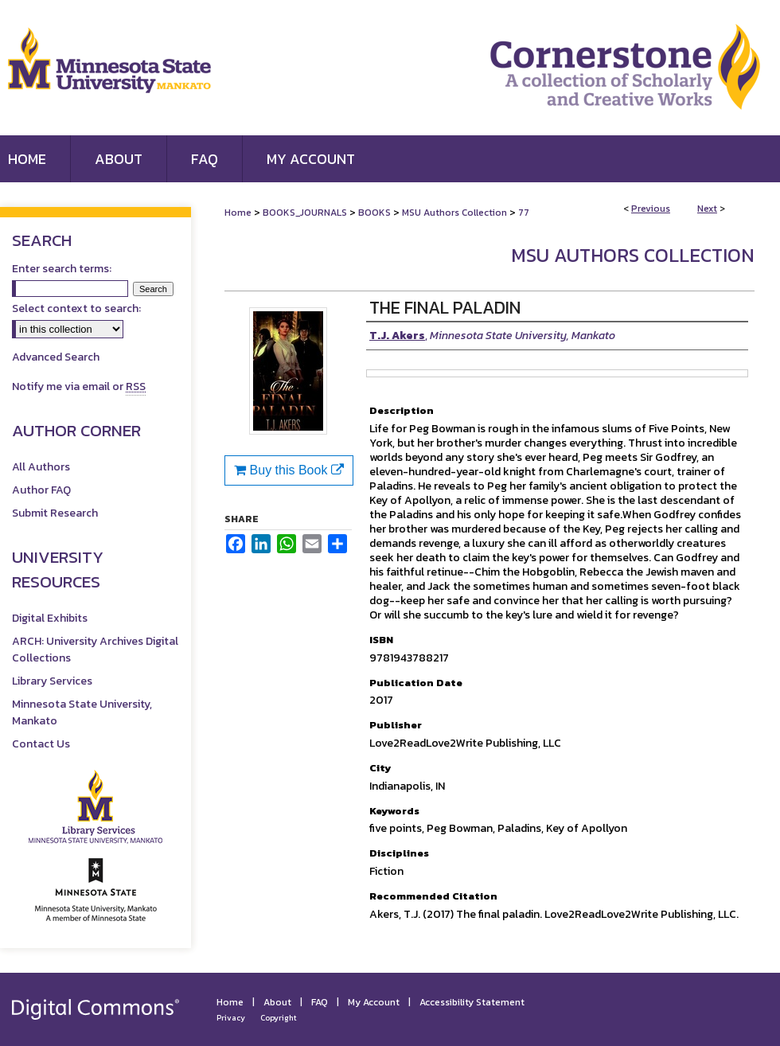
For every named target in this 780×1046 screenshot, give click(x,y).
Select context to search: (76, 308)
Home (238, 212)
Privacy (230, 1018)
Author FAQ (41, 490)
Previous (650, 208)
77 (523, 212)
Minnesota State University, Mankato (82, 712)
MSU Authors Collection (454, 212)
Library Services (52, 681)
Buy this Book (289, 470)
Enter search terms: (61, 268)
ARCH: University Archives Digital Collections (95, 649)
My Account (374, 1002)
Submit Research (55, 513)
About (277, 1002)
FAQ (319, 1002)
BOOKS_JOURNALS (305, 212)
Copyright (278, 1018)
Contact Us (41, 744)
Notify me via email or (79, 386)
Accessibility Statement (472, 1002)
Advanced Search (55, 357)
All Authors (41, 467)
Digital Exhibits (50, 618)
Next (707, 208)
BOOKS (374, 212)
